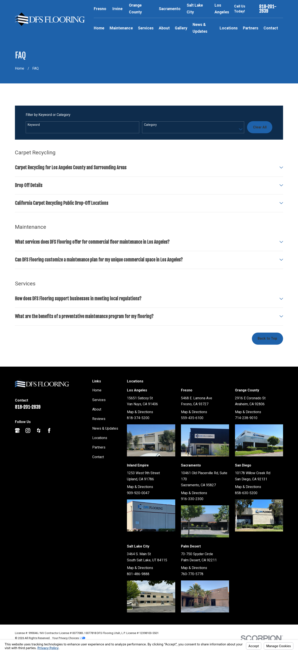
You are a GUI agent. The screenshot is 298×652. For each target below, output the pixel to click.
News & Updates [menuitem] (200, 28)
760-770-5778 (192, 574)
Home (96, 390)
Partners (98, 447)
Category (150, 124)
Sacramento (170, 9)
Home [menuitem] (99, 28)
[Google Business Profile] (17, 430)
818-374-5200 (138, 418)
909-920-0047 (138, 493)
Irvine (117, 9)
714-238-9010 (246, 418)
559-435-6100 (192, 418)
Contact (98, 457)
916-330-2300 (192, 499)
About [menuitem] (164, 28)
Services (99, 400)
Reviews (98, 419)
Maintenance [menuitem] (121, 28)
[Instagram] (27, 430)
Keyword (34, 124)
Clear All (260, 127)
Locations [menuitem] (229, 28)
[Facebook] (49, 430)
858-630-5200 (246, 493)
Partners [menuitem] (250, 28)
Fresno (100, 9)
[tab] (149, 170)
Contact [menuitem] (271, 28)
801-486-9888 (138, 574)
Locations (99, 438)
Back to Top (267, 338)
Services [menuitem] (146, 28)
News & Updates (105, 428)
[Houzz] (38, 430)
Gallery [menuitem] (181, 28)
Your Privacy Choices (68, 638)
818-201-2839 (267, 8)
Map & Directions (140, 412)
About (96, 409)
